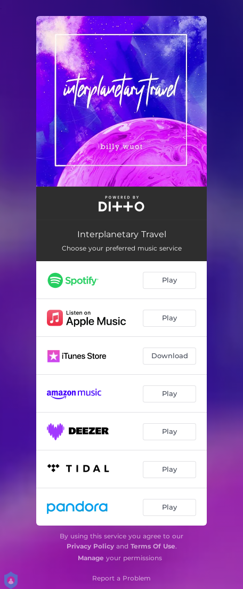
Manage (91, 558)
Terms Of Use (153, 546)
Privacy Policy (90, 546)
